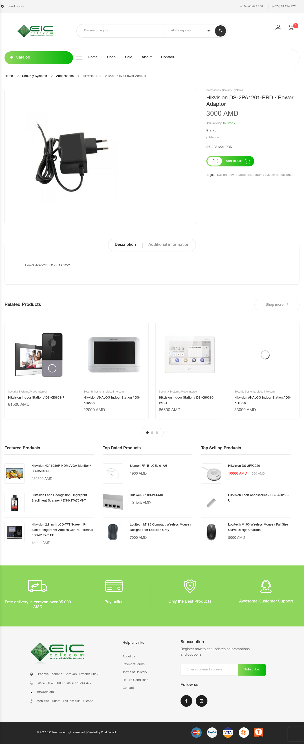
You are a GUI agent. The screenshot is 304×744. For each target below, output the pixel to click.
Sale (128, 57)
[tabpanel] (38, 370)
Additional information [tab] (168, 245)
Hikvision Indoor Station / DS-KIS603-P (36, 397)
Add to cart (234, 161)
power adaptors (240, 175)
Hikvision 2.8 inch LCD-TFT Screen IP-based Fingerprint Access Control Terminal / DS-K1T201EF (62, 530)
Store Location (13, 6)
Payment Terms (134, 664)
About (147, 57)
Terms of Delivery (135, 672)
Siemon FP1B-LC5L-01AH (148, 466)
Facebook (186, 701)
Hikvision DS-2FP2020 (244, 466)
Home (93, 57)
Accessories (65, 76)
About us (129, 656)
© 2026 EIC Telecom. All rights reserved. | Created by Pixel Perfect (76, 732)
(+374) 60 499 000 (251, 6)
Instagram (201, 701)
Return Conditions (135, 680)
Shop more (277, 305)
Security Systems (34, 76)
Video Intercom (39, 392)
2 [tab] (152, 432)
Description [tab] (125, 245)
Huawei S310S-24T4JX (146, 495)
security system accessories (273, 175)
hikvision (221, 175)
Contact (167, 57)
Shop (111, 57)
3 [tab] (157, 432)
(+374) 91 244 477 (284, 6)
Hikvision (214, 137)
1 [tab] (147, 432)
